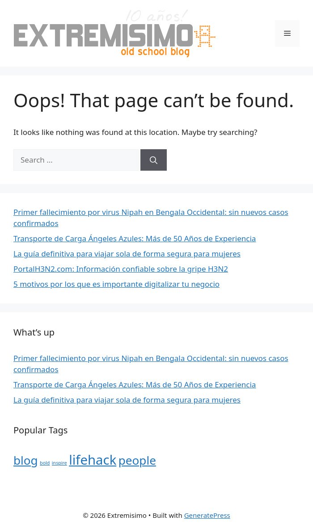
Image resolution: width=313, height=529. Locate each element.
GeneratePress (207, 515)
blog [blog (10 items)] (25, 460)
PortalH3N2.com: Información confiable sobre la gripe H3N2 (120, 269)
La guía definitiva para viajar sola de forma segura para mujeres (127, 253)
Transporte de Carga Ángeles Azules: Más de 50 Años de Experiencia (134, 238)
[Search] (153, 160)
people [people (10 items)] (137, 460)
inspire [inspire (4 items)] (59, 463)
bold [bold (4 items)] (45, 463)
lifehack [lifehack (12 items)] (92, 460)
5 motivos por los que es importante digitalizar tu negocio (116, 284)
